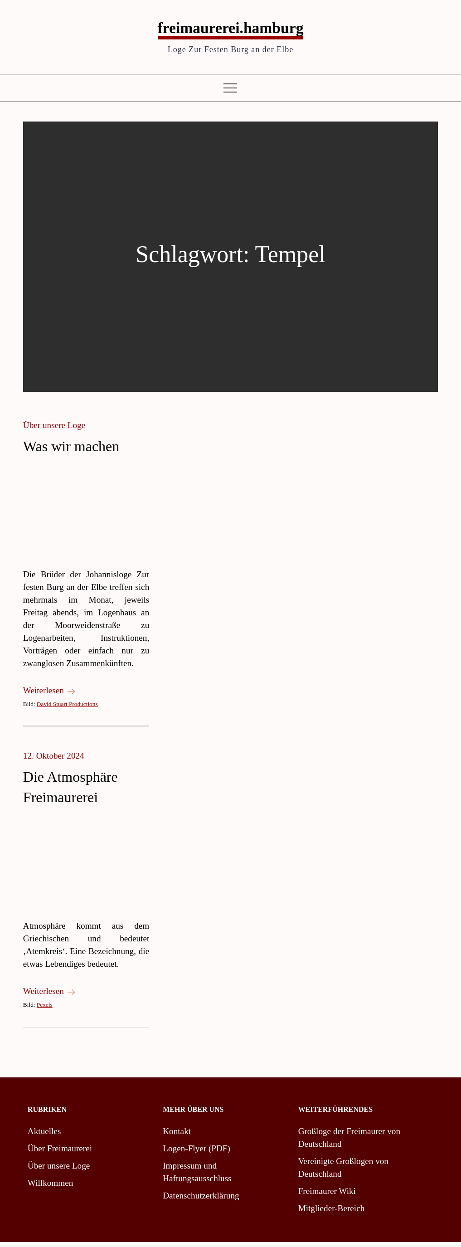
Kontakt (177, 1136)
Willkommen (50, 1188)
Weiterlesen (49, 695)
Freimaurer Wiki (327, 1196)
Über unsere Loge (54, 430)
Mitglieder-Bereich (331, 1213)
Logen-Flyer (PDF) (196, 1153)
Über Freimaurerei (60, 1153)
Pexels (45, 1009)
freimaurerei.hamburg (230, 30)
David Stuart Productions (67, 709)
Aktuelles (44, 1136)
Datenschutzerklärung (201, 1200)
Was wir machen (71, 451)
